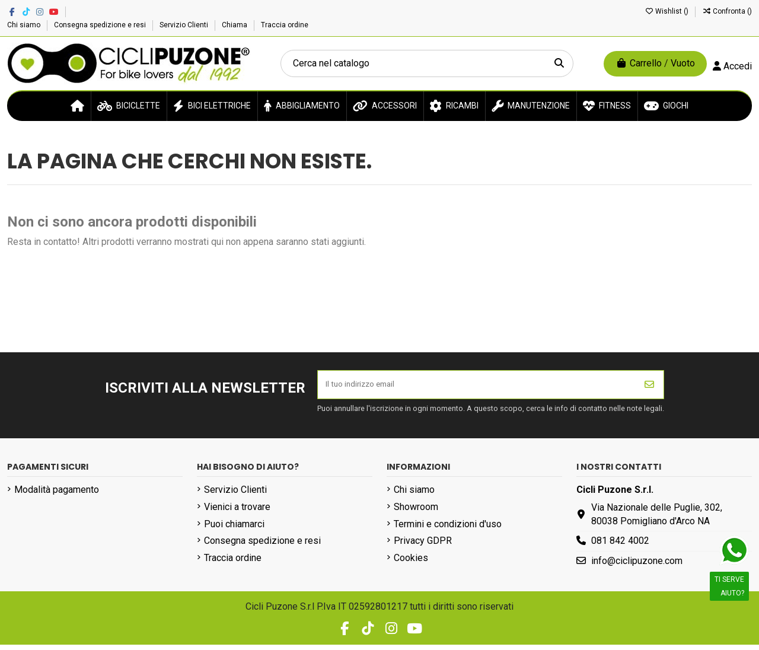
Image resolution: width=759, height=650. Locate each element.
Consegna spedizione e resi (101, 25)
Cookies (411, 563)
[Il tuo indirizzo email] (477, 387)
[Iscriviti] (649, 387)
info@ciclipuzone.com (637, 566)
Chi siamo (24, 25)
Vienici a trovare (237, 512)
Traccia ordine (284, 25)
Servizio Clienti (185, 25)
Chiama (235, 25)
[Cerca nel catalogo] (559, 63)
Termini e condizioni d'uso (448, 529)
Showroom (416, 512)
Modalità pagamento (56, 495)
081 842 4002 (620, 546)
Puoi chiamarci (234, 529)
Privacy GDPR (423, 546)
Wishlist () (667, 11)
